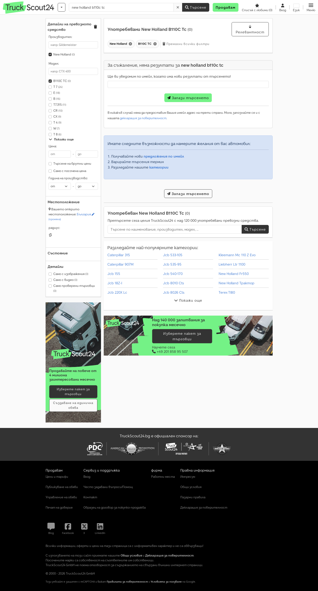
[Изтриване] (177, 7)
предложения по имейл (164, 156)
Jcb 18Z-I (114, 283)
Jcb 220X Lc (117, 292)
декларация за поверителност (143, 118)
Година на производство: (68, 178)
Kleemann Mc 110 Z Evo (237, 255)
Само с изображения (70, 274)
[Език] (296, 7)
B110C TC (62, 81)
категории (158, 167)
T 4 (57, 122)
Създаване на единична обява (73, 405)
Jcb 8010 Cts (173, 283)
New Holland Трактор (236, 283)
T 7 (57, 87)
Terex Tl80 (227, 292)
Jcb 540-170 (173, 273)
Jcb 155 (113, 273)
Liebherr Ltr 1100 (232, 264)
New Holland (64, 54)
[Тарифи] (73, 354)
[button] (311, 7)
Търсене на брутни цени (72, 163)
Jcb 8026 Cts (173, 292)
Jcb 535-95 (172, 264)
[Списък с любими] (257, 7)
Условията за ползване (166, 581)
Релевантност (250, 29)
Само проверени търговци (74, 288)
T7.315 (59, 105)
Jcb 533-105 (172, 255)
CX (57, 116)
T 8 (57, 134)
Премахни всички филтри (186, 44)
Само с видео (65, 280)
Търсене (195, 7)
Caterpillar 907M (120, 264)
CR (57, 110)
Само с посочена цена (69, 171)
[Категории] (61, 7)
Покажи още (61, 139)
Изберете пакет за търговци (73, 391)
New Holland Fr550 (234, 273)
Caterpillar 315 (118, 255)
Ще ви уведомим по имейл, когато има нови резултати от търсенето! (169, 76)
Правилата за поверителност (127, 581)
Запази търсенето (188, 97)
